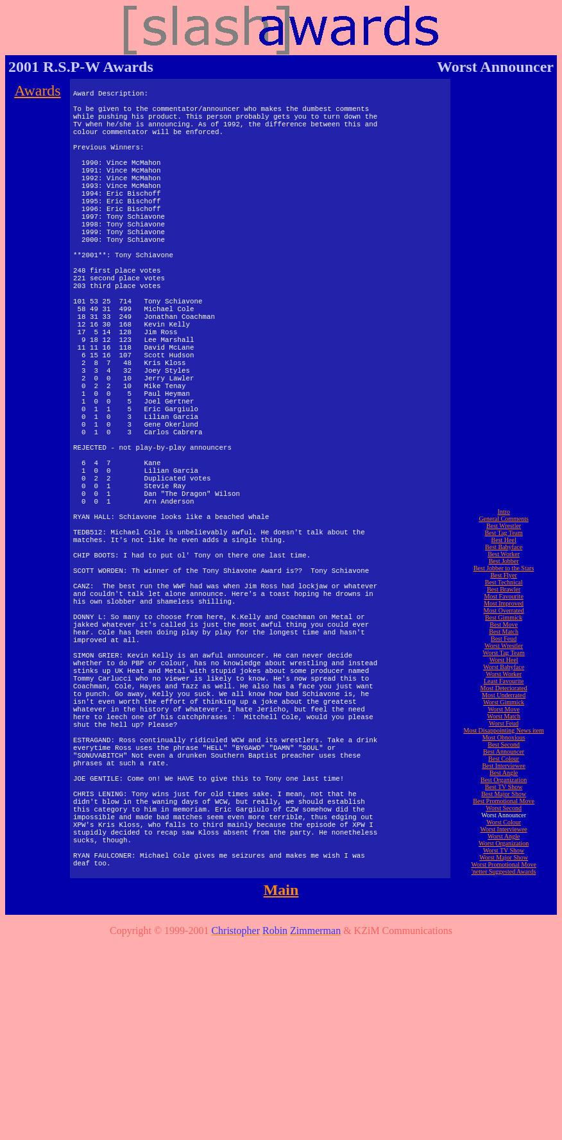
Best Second (504, 942)
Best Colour (503, 956)
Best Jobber (504, 759)
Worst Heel (504, 858)
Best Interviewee (503, 963)
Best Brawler (504, 787)
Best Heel (503, 738)
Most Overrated (504, 808)
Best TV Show (504, 985)
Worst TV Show (503, 1048)
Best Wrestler (503, 723)
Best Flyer (503, 773)
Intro (503, 709)
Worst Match (503, 914)
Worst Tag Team (504, 851)
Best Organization (504, 978)
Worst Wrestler (503, 843)
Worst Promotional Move (503, 1062)
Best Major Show (503, 992)
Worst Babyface (503, 865)
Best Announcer (503, 949)
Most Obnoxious (503, 935)
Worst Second (504, 1006)
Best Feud (503, 836)
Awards (37, 90)
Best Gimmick (503, 815)
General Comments (503, 716)
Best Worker (504, 752)
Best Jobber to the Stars (503, 766)
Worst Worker (504, 872)
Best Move (504, 822)
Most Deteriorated (504, 886)
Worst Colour (503, 1020)
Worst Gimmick (503, 900)
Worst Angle (504, 1034)
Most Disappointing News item (503, 928)
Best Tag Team (503, 731)
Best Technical (504, 780)
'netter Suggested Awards (504, 1069)
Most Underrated (503, 893)
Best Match (503, 829)
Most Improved (504, 801)
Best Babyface (503, 745)
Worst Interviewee (503, 1027)
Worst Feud (503, 921)
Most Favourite (503, 794)
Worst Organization (504, 1041)
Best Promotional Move (503, 999)
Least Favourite (504, 879)
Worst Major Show (503, 1055)
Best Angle (504, 970)
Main (281, 1088)
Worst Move (503, 907)
